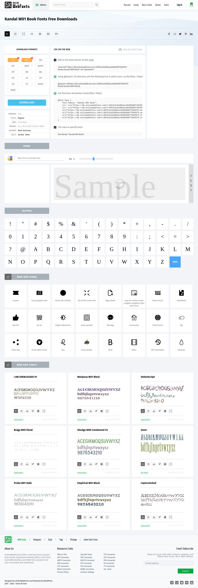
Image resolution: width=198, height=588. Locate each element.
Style (50, 540)
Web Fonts (21, 540)
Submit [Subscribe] (185, 571)
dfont (40, 84)
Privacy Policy (63, 572)
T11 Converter (109, 566)
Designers (37, 540)
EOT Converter (109, 557)
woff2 (40, 66)
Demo (158, 5)
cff (40, 78)
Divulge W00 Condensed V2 (92, 429)
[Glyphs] (31, 33)
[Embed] (38, 411)
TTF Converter (109, 554)
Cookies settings (87, 572)
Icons (136, 5)
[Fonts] (56, 33)
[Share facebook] (169, 34)
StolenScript (148, 376)
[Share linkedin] (191, 34)
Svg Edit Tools (86, 554)
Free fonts (18, 5)
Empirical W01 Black (88, 483)
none (13, 90)
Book (27, 135)
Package (73, 540)
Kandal (21, 135)
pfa (26, 72)
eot (13, 66)
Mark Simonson (24, 130)
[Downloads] (27, 411)
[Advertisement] (170, 92)
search (96, 4)
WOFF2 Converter (87, 560)
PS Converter (109, 563)
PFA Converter (109, 560)
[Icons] (48, 33)
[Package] (40, 33)
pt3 (13, 78)
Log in (179, 5)
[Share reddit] (175, 34)
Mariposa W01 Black (88, 376)
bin (40, 72)
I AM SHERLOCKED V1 (25, 376)
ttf (13, 60)
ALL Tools (108, 569)
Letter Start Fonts (91, 540)
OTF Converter (63, 557)
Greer (144, 429)
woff (26, 66)
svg (40, 60)
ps (27, 78)
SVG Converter (86, 557)
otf (13, 72)
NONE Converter (87, 569)
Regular (21, 118)
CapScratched (148, 483)
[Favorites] (15, 33)
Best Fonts (147, 5)
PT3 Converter (86, 563)
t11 (27, 84)
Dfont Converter (64, 569)
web (27, 60)
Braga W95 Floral (23, 429)
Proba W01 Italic (23, 483)
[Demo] (23, 33)
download (26, 102)
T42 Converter (86, 566)
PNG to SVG (62, 554)
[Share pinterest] (186, 34)
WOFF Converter (64, 560)
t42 (13, 84)
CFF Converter (63, 566)
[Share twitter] (180, 34)
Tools (166, 5)
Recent (127, 5)
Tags (61, 540)
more (175, 262)
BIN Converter (63, 563)
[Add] (7, 33)
